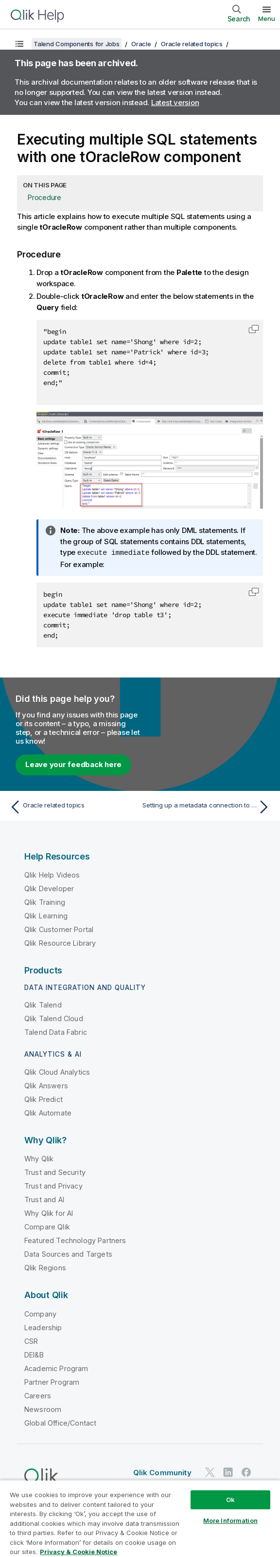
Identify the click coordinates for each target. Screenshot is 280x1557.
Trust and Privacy (53, 1185)
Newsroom (42, 1409)
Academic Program (56, 1368)
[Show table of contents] (19, 44)
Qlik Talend (43, 1004)
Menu (266, 18)
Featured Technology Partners (75, 1240)
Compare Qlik (47, 1226)
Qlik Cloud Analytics (57, 1071)
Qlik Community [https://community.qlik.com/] (162, 1472)
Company (40, 1313)
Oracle (141, 44)
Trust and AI (44, 1199)
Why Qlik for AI (48, 1213)
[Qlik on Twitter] (210, 1471)
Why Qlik (38, 1158)
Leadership (43, 1327)
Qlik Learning (46, 915)
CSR (31, 1341)
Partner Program (51, 1381)
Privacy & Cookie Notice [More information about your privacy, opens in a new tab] (78, 1552)
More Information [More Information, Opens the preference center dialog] (230, 1520)
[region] (140, 1518)
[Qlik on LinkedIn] (228, 1471)
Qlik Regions (45, 1267)
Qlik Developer (49, 888)
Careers (37, 1395)
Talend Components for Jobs (77, 44)
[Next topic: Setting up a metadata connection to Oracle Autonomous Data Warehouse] (207, 806)
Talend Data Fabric (55, 1031)
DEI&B (34, 1354)
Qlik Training (44, 902)
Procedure (44, 197)
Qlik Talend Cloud (53, 1018)
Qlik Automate (47, 1112)
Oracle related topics (192, 44)
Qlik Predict (43, 1099)
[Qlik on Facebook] (246, 1471)
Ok (230, 1499)
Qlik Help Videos (52, 874)
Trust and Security (55, 1172)
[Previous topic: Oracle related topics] (72, 806)
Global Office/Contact (60, 1422)
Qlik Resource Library (60, 942)
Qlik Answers (46, 1085)
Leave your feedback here (73, 764)
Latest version (175, 102)
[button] (253, 329)
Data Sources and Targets (68, 1253)
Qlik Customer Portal (58, 929)
